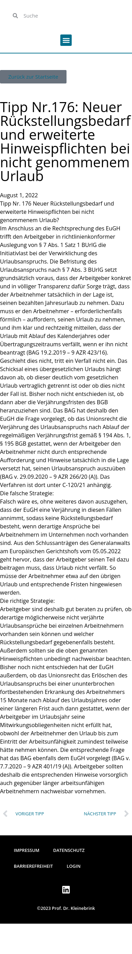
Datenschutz (68, 850)
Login (74, 866)
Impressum (26, 850)
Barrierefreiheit (33, 866)
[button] (66, 40)
